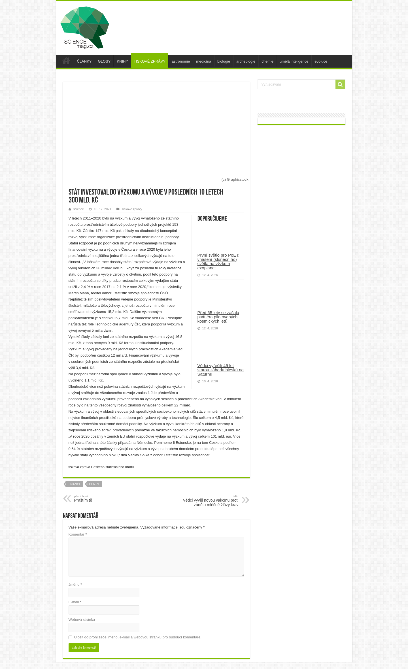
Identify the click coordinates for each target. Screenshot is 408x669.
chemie (267, 61)
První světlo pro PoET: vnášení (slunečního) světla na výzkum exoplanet (218, 261)
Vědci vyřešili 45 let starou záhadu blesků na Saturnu (220, 369)
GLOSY (104, 61)
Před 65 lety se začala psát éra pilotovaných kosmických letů (218, 316)
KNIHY (122, 61)
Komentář (78, 534)
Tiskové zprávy (132, 209)
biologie (223, 61)
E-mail (75, 602)
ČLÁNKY (84, 61)
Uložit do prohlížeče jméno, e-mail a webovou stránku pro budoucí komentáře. (137, 637)
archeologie (245, 61)
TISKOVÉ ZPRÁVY (149, 61)
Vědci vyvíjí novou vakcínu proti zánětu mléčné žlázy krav (209, 501)
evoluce (320, 61)
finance (74, 484)
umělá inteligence (294, 61)
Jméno (75, 584)
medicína (203, 61)
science (78, 209)
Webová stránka (82, 619)
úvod (66, 61)
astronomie (181, 61)
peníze (94, 484)
